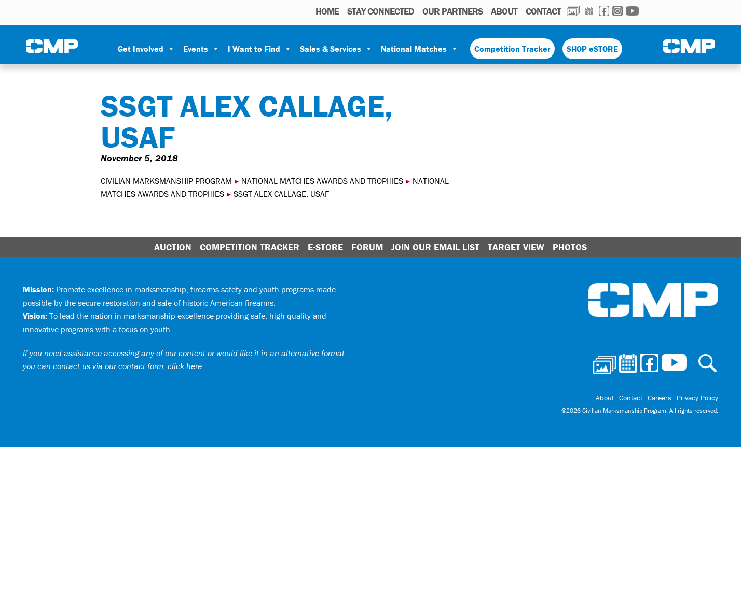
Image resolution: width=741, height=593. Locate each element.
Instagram (617, 11)
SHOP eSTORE (592, 49)
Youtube (632, 11)
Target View (516, 247)
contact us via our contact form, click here (127, 366)
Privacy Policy (697, 397)
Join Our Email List (435, 247)
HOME (327, 11)
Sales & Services (336, 48)
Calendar (589, 11)
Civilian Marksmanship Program (52, 47)
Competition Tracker (512, 49)
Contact (543, 11)
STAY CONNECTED (380, 11)
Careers (659, 397)
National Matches (419, 48)
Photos (573, 11)
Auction (172, 247)
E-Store (325, 247)
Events (201, 48)
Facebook (604, 11)
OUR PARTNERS (452, 11)
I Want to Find (260, 48)
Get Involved (146, 48)
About (504, 11)
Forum (367, 247)
